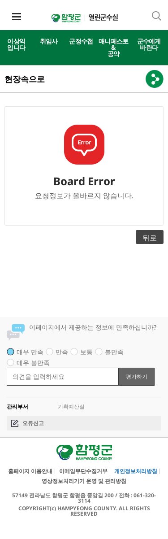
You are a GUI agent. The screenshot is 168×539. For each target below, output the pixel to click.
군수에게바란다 (149, 44)
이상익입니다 (16, 44)
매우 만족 (30, 352)
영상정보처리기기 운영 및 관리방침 (84, 481)
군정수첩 (81, 41)
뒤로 (149, 238)
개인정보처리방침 (135, 471)
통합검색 (156, 16)
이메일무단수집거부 (83, 471)
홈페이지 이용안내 (30, 471)
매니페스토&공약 (114, 47)
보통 (86, 352)
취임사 (49, 41)
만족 (62, 352)
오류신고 (33, 423)
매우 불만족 (33, 362)
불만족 (114, 352)
